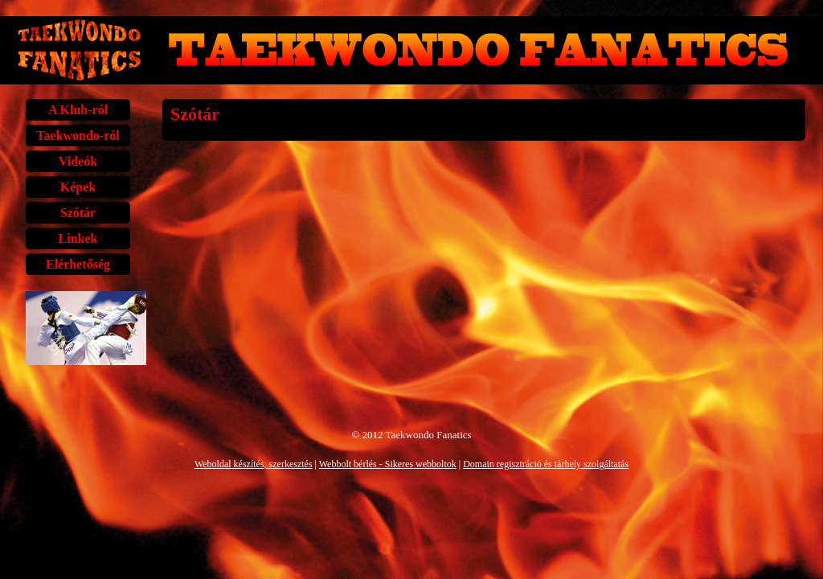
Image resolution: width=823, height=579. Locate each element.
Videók (78, 161)
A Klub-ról (78, 110)
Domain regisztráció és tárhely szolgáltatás (546, 464)
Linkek (78, 238)
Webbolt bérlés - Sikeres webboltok (388, 464)
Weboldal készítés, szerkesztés (253, 464)
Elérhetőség (78, 264)
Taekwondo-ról (77, 135)
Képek (78, 187)
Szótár (78, 213)
